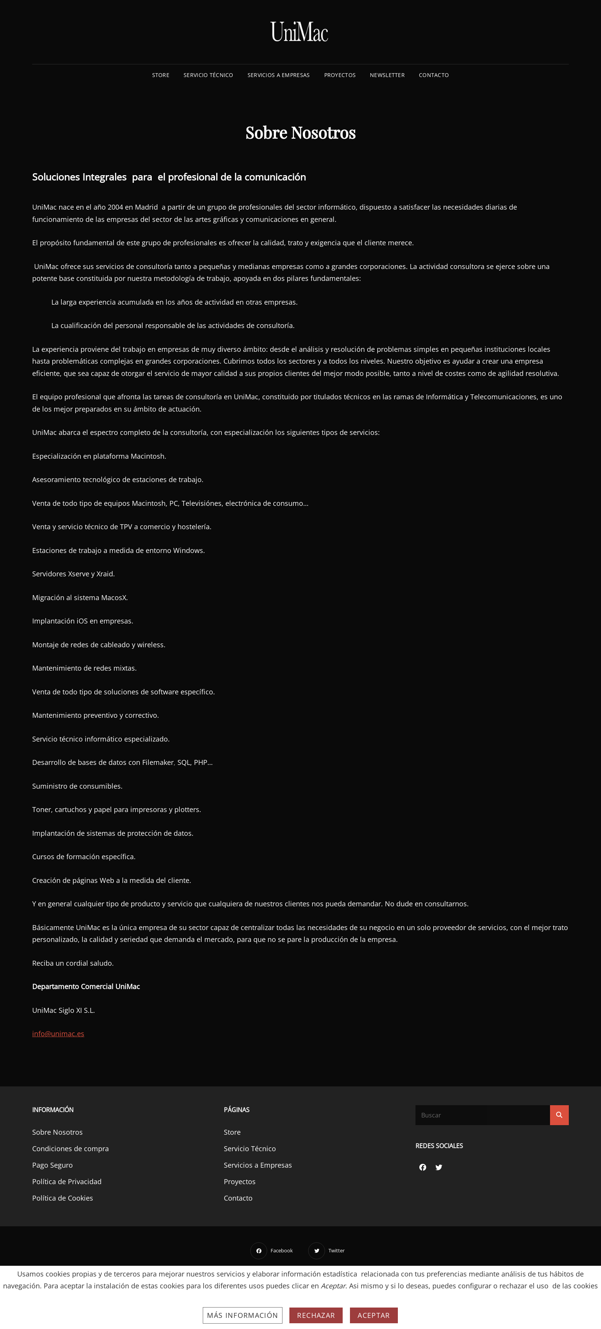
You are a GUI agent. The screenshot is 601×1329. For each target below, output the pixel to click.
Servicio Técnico (208, 75)
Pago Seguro (52, 1165)
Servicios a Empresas (279, 75)
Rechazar (316, 1315)
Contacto (434, 75)
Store (160, 75)
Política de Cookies (62, 1198)
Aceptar (374, 1315)
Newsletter (387, 75)
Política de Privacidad (67, 1181)
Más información (242, 1315)
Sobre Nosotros (57, 1132)
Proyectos (340, 75)
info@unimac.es (58, 1033)
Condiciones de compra (70, 1148)
